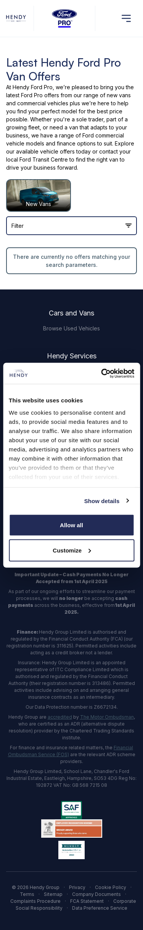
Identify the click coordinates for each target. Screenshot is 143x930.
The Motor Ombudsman (107, 717)
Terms (27, 894)
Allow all (71, 525)
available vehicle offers (45, 151)
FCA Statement (87, 901)
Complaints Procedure (35, 901)
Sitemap (53, 894)
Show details (102, 500)
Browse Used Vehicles (71, 328)
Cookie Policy (110, 887)
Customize (72, 550)
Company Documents (96, 894)
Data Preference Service (99, 908)
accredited (60, 717)
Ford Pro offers (40, 95)
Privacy (77, 887)
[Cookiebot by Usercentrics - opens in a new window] (101, 373)
